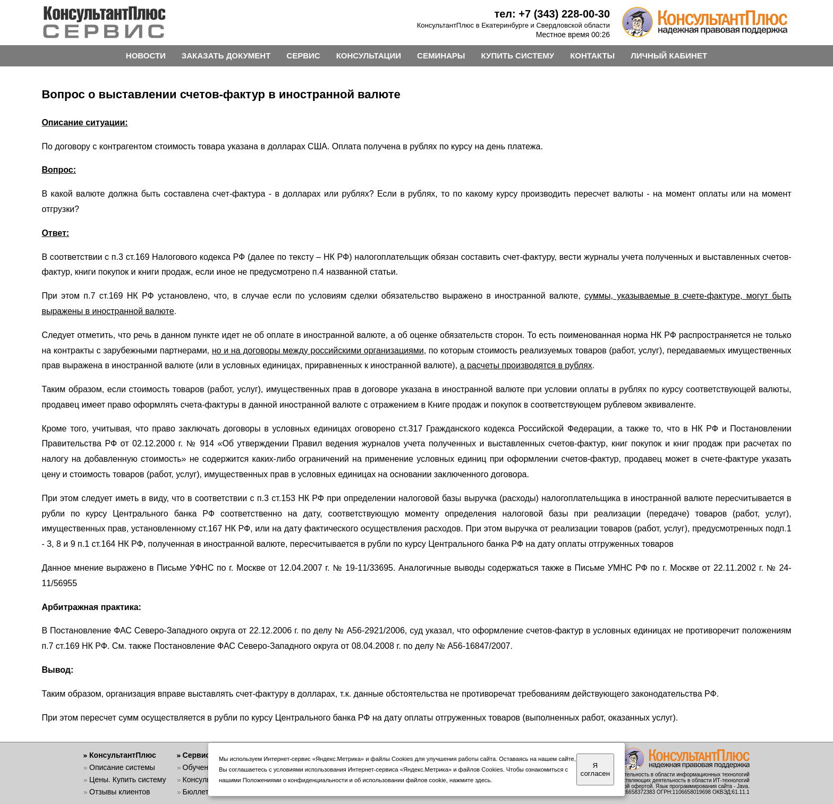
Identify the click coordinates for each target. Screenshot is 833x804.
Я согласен (595, 769)
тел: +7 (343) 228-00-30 (552, 14)
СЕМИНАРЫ (441, 55)
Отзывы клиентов (119, 792)
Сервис (196, 755)
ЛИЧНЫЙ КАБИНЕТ (669, 55)
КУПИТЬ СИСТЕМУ (518, 55)
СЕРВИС (303, 55)
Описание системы (122, 767)
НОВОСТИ (146, 55)
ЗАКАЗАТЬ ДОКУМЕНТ (226, 55)
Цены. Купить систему (127, 779)
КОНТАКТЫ (592, 55)
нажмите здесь (469, 780)
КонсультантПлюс (122, 755)
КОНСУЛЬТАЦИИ (368, 55)
